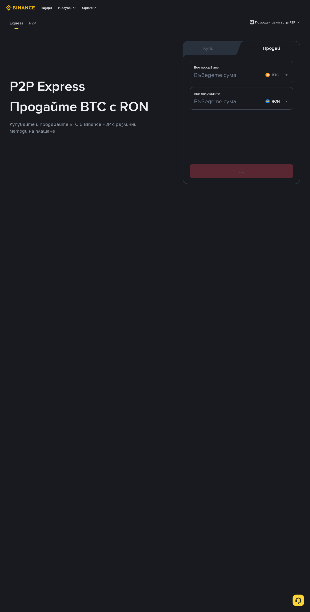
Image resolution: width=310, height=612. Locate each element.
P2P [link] (32, 23)
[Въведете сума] (229, 101)
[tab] (16, 23)
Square (89, 8)
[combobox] (277, 101)
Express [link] (16, 23)
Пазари (46, 8)
